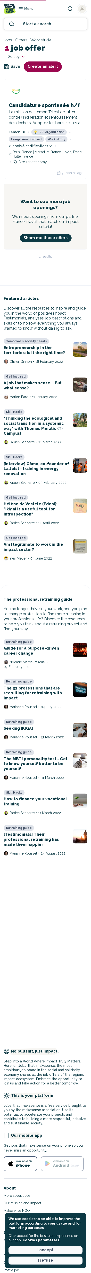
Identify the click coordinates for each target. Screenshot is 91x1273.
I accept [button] (45, 1250)
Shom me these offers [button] (46, 237)
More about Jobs (17, 1195)
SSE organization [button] (49, 132)
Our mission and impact (22, 1203)
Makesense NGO (17, 1210)
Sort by (17, 57)
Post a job (11, 1270)
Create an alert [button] (43, 66)
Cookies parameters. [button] (41, 1240)
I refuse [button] (45, 1260)
